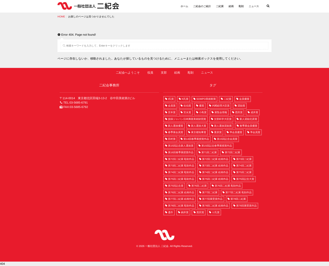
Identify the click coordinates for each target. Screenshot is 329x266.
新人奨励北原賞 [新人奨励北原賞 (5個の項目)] (248, 119)
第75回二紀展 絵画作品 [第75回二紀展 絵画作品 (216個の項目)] (215, 179)
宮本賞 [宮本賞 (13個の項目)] (172, 112)
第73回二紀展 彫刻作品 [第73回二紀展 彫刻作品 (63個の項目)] (181, 165)
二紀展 (219, 6)
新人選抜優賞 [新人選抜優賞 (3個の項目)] (175, 125)
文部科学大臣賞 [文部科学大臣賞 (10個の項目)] (223, 119)
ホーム (184, 6)
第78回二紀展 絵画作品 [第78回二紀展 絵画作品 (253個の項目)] (215, 205)
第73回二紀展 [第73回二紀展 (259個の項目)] (244, 159)
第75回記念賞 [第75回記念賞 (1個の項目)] (175, 185)
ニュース (254, 6)
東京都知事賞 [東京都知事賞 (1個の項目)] (198, 132)
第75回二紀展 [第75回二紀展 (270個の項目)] (244, 172)
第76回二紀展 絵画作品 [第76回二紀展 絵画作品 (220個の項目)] (181, 192)
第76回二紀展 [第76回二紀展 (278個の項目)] (199, 185)
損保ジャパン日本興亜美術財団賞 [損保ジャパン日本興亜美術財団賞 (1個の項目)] (187, 119)
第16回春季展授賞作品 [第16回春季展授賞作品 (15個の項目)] (180, 152)
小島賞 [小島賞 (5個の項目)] (202, 112)
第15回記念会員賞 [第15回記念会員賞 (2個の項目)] (227, 139)
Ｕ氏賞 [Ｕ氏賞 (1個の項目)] (215, 212)
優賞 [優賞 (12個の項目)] (201, 105)
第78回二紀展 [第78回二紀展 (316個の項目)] (238, 198)
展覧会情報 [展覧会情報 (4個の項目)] (220, 112)
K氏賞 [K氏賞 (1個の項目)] (185, 98)
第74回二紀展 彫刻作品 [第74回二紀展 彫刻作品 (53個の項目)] (181, 172)
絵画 (231, 6)
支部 (164, 72)
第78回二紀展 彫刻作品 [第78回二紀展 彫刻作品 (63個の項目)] (181, 205)
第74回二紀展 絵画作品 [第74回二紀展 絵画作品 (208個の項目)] (215, 172)
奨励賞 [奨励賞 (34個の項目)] (241, 105)
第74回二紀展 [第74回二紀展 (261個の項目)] (244, 165)
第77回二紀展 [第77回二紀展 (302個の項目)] (209, 192)
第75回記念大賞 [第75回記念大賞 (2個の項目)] (245, 179)
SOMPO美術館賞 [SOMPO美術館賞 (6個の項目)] (206, 98)
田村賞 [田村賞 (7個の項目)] (172, 139)
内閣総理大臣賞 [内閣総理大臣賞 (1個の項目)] (221, 105)
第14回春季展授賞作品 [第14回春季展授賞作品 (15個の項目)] (196, 139)
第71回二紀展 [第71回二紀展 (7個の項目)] (209, 152)
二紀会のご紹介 (202, 6)
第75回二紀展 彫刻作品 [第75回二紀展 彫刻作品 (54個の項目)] (181, 179)
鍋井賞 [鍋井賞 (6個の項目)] (185, 212)
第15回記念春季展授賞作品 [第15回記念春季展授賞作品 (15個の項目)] (216, 145)
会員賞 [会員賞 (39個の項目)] (172, 105)
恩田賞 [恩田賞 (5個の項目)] (239, 112)
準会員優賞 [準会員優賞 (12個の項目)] (236, 132)
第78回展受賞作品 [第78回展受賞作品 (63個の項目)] (246, 205)
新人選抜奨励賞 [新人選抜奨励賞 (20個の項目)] (223, 125)
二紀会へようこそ (128, 72)
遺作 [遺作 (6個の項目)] (170, 212)
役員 (150, 72)
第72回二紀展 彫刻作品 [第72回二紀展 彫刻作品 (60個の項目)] (181, 159)
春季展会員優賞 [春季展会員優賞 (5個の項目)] (248, 125)
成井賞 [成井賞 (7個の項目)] (254, 112)
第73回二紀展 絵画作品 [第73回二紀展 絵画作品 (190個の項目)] (215, 165)
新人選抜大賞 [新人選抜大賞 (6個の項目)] (198, 125)
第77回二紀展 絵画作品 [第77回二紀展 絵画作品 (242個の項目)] (181, 198)
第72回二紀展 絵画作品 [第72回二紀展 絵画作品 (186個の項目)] (215, 159)
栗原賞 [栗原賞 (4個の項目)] (218, 132)
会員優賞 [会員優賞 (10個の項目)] (244, 98)
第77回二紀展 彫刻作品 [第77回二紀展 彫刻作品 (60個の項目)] (239, 192)
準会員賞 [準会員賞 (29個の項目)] (255, 132)
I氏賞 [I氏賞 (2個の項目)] (171, 98)
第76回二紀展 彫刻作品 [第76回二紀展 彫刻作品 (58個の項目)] (228, 185)
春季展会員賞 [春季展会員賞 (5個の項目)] (175, 132)
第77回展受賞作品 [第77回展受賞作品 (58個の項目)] (212, 198)
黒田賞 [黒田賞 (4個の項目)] (200, 212)
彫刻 (241, 6)
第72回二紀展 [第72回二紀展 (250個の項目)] (232, 152)
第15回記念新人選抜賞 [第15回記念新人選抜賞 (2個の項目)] (180, 145)
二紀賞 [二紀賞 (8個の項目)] (227, 98)
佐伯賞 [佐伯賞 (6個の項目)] (187, 105)
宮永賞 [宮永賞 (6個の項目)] (187, 112)
